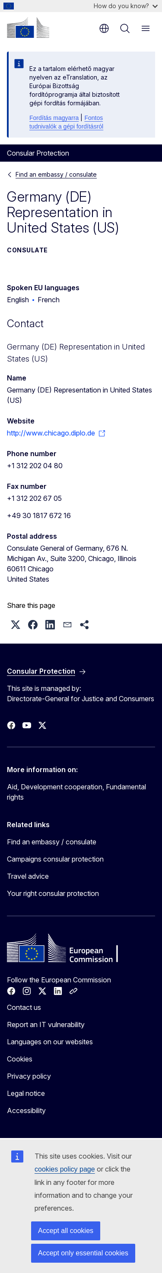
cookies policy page (65, 1169)
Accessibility (26, 1110)
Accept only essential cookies (83, 1253)
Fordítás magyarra (54, 117)
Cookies (19, 1059)
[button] (15, 625)
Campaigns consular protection (55, 859)
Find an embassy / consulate (56, 174)
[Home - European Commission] (28, 27)
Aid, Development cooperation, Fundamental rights (76, 791)
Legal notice (26, 1093)
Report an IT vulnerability (46, 1024)
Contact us (24, 1007)
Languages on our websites (50, 1041)
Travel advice (28, 876)
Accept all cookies (65, 1230)
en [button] (104, 28)
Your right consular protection (53, 893)
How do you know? (126, 5)
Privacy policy (29, 1076)
